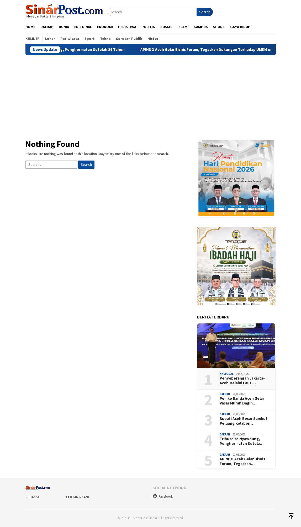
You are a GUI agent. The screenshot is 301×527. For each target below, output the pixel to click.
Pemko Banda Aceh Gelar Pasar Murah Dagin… (242, 401)
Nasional (227, 374)
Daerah (225, 394)
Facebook (162, 496)
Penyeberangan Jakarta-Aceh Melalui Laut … (242, 380)
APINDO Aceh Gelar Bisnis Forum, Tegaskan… (242, 461)
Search (204, 11)
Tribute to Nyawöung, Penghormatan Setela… (241, 441)
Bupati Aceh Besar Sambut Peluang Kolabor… (243, 421)
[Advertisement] (150, 94)
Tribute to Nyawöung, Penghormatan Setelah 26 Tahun (79, 49)
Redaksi (32, 497)
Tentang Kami (77, 497)
